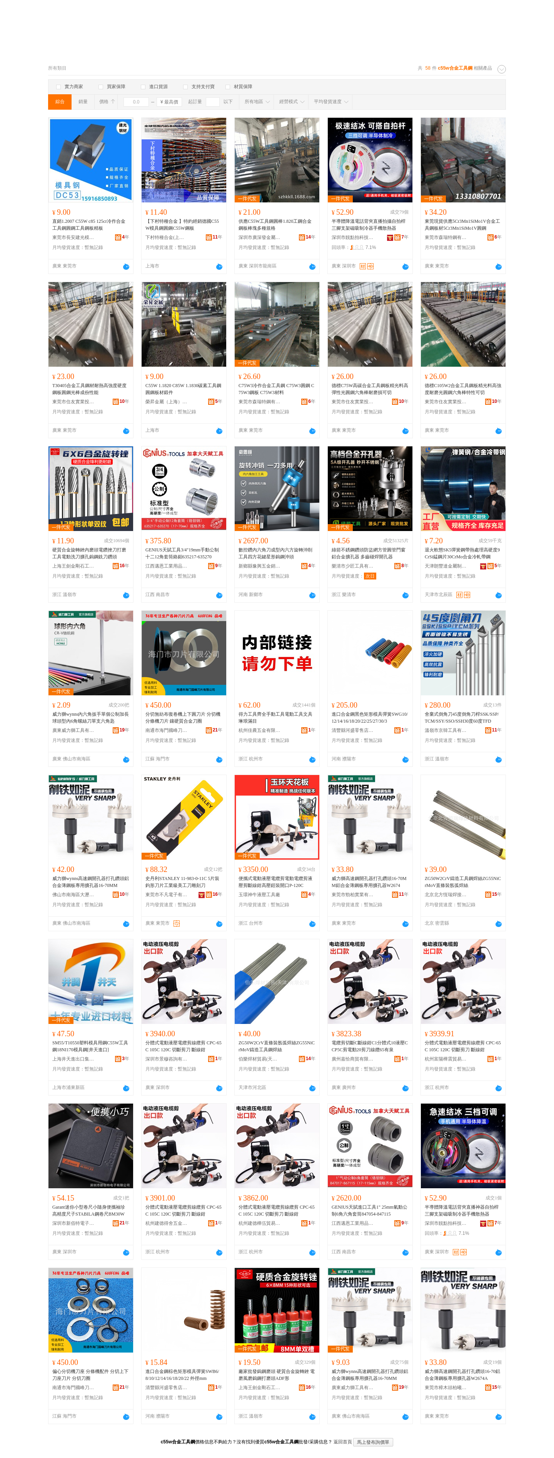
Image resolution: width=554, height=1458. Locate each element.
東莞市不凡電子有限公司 (166, 894)
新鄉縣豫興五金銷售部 (260, 566)
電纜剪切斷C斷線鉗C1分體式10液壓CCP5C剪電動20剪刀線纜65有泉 (370, 1046)
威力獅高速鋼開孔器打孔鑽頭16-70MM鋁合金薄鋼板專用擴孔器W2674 (369, 882)
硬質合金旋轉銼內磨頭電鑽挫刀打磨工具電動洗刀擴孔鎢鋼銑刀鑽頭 (89, 553)
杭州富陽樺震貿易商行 (446, 1059)
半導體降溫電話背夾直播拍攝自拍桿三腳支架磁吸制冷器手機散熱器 (368, 225)
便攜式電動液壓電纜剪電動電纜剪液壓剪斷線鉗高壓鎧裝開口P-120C (275, 882)
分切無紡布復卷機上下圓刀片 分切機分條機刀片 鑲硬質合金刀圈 (182, 717)
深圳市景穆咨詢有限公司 (166, 1059)
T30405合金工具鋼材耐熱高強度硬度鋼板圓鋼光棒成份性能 (89, 389)
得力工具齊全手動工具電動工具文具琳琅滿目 (275, 717)
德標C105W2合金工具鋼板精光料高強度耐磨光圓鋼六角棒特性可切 (463, 389)
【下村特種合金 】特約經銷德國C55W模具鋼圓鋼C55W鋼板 (182, 225)
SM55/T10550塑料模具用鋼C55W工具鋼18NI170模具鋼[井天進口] (90, 1046)
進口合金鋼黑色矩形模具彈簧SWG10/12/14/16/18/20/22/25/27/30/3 (370, 717)
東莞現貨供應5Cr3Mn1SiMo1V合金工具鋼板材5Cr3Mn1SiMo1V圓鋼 (462, 225)
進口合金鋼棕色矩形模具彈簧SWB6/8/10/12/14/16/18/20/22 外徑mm (182, 1375)
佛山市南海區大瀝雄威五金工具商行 (73, 894)
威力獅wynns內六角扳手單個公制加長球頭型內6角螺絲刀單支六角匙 (90, 717)
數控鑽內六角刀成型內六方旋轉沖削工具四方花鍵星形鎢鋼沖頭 (275, 553)
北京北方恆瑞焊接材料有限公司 (446, 894)
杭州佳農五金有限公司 (260, 730)
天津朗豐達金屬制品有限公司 (446, 566)
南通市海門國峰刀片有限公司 (166, 730)
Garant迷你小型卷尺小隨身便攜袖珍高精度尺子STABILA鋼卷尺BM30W (88, 1210)
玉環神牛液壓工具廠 (259, 894)
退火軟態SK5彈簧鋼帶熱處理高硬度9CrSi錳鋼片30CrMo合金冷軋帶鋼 (462, 553)
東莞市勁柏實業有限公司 (353, 894)
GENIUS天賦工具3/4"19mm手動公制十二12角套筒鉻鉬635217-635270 (182, 553)
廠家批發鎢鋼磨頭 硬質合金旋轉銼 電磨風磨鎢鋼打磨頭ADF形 (277, 1375)
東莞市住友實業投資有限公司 (73, 401)
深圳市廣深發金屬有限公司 (260, 237)
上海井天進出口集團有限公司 (73, 1059)
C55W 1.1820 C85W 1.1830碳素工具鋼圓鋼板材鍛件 (183, 389)
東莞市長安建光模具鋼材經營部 (73, 237)
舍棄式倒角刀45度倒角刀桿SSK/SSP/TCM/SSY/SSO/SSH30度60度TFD (462, 717)
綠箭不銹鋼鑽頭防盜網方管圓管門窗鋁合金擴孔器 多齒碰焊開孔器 (368, 553)
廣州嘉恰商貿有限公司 (353, 1059)
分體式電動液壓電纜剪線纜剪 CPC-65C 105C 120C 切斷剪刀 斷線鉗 (183, 1046)
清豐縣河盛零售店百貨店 (353, 730)
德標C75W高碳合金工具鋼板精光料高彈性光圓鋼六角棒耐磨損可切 (370, 389)
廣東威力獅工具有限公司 (73, 730)
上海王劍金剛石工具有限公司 (73, 566)
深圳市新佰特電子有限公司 (73, 1223)
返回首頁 (343, 1442)
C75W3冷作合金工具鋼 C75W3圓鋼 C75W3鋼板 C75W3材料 (276, 389)
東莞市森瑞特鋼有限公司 (446, 237)
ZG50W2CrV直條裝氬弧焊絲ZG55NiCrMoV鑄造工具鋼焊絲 (277, 1046)
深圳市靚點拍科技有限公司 (353, 237)
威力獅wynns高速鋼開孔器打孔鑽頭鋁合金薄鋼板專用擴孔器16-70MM (90, 882)
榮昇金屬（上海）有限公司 (166, 401)
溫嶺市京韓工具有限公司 (446, 730)
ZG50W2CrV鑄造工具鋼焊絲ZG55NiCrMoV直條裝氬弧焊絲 (463, 882)
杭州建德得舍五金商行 (166, 1223)
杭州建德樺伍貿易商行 (260, 1223)
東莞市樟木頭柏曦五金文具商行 (446, 1387)
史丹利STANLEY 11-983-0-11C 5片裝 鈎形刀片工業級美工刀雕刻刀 (182, 882)
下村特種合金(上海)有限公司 (166, 237)
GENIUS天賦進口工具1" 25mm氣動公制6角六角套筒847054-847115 (369, 1210)
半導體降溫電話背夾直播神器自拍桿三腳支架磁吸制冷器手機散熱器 (462, 1210)
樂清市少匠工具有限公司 (353, 566)
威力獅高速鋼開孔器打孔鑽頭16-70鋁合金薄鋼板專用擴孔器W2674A (462, 1375)
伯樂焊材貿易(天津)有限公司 (260, 1059)
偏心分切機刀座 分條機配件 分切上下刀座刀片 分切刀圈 (90, 1375)
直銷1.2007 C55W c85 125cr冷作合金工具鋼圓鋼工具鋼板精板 (88, 225)
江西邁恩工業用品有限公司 (166, 566)
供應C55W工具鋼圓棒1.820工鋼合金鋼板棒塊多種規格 (275, 225)
